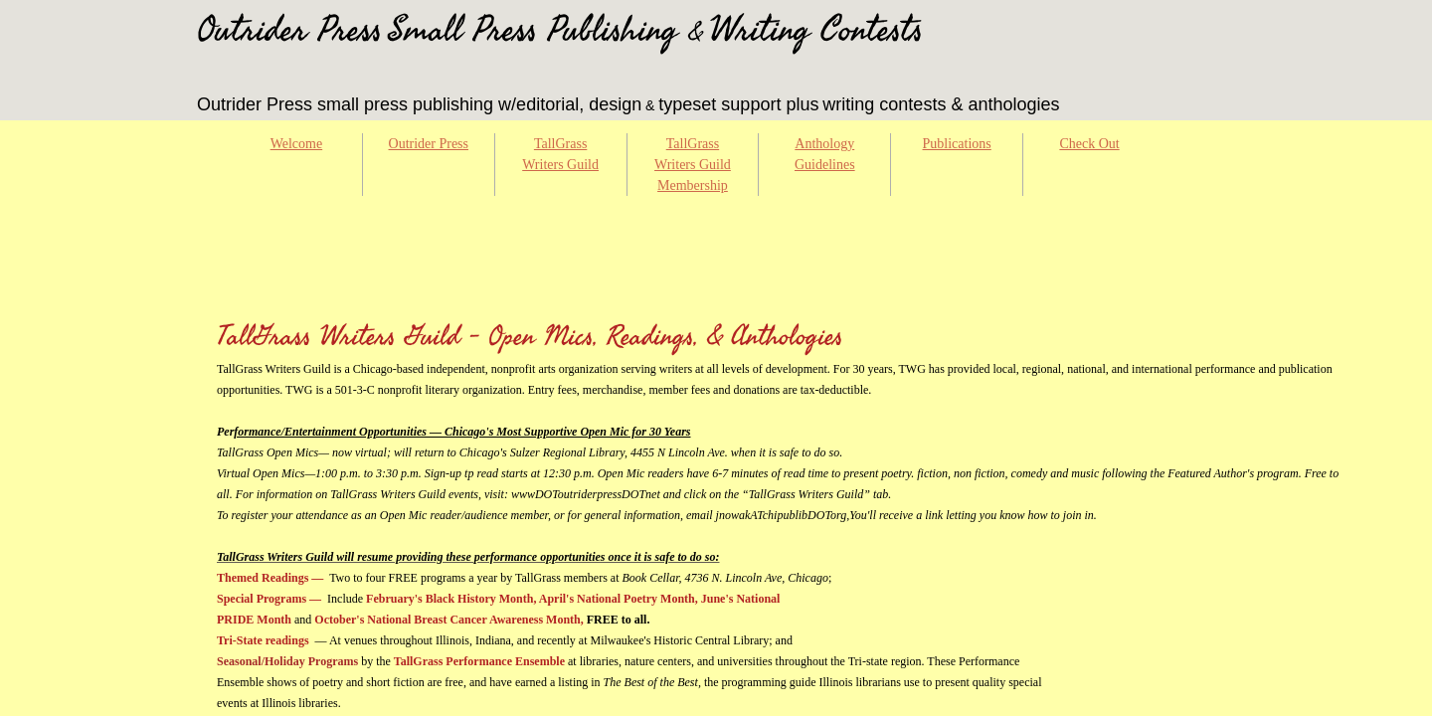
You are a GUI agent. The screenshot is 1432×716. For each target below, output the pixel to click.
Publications (957, 143)
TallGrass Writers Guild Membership (692, 164)
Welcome (296, 143)
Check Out (1089, 143)
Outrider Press (429, 143)
